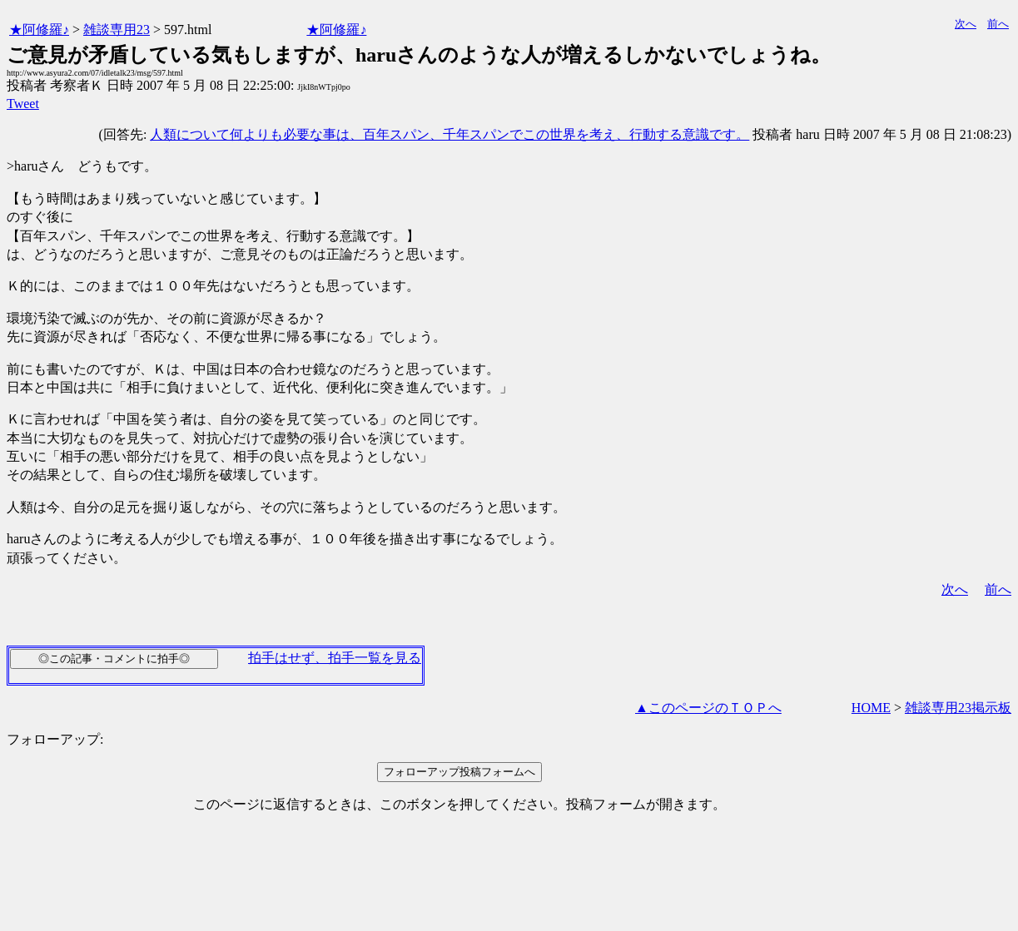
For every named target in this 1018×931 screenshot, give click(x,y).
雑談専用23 (116, 29)
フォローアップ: (55, 739)
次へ (965, 23)
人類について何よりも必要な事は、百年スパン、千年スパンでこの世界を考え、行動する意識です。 (449, 134)
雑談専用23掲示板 (958, 708)
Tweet (23, 104)
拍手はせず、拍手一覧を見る (334, 658)
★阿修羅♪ (39, 29)
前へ (998, 23)
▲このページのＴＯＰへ (708, 708)
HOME (871, 708)
